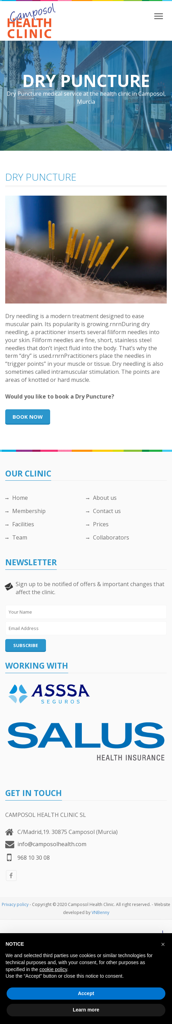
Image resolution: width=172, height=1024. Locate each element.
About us (101, 498)
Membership (25, 511)
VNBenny (100, 912)
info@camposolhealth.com (51, 844)
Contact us (103, 511)
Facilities (19, 524)
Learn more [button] (86, 1010)
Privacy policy (15, 904)
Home (16, 498)
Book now (28, 416)
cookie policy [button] (53, 969)
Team (16, 537)
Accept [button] (86, 993)
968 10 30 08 (33, 857)
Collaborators (107, 537)
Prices (97, 524)
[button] (163, 944)
